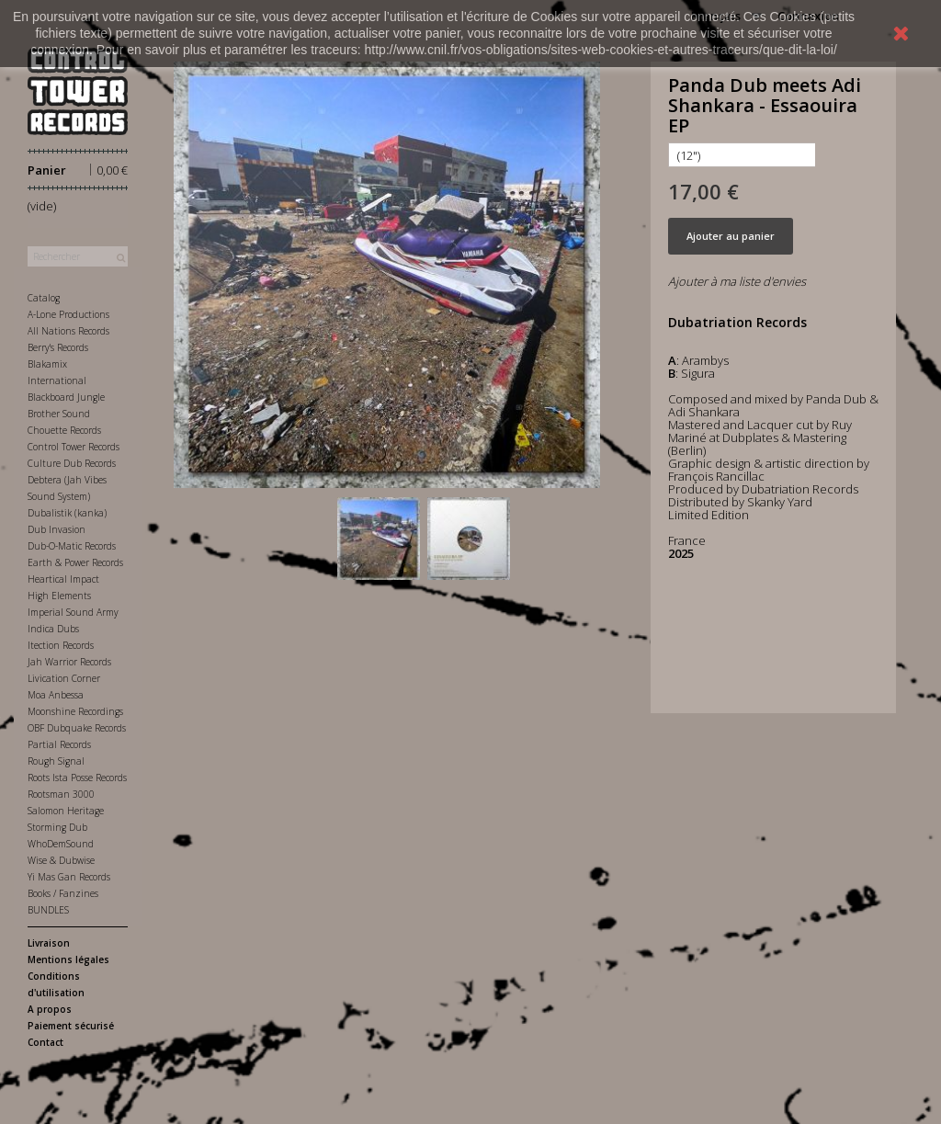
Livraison (49, 943)
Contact (45, 1042)
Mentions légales (68, 959)
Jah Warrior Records (69, 661)
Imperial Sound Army (73, 612)
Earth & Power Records (75, 562)
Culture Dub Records (72, 463)
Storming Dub (57, 827)
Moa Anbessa (56, 694)
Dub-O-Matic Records (72, 545)
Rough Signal (56, 761)
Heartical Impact (63, 579)
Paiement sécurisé (71, 1025)
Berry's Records (58, 347)
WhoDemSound (61, 843)
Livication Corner (64, 678)
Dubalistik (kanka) (67, 512)
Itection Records (61, 645)
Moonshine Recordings (75, 711)
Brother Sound (59, 413)
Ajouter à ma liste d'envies (737, 281)
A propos (50, 1009)
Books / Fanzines (63, 893)
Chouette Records (64, 430)
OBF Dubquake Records (77, 727)
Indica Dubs (53, 628)
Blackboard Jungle (66, 397)
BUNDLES (48, 909)
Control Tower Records (73, 446)
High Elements (59, 595)
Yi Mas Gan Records (69, 876)
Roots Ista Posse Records (77, 777)
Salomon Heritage (66, 810)
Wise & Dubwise (61, 860)
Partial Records (59, 744)
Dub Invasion (56, 529)
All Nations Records (68, 330)
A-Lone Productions (68, 314)
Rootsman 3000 (61, 794)
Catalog (44, 297)
